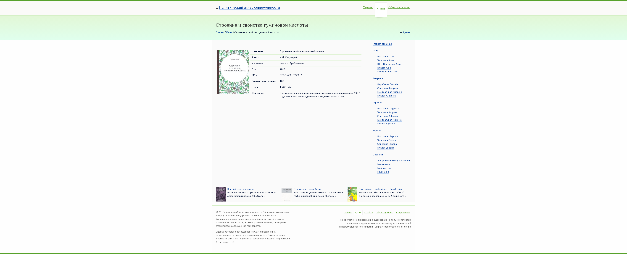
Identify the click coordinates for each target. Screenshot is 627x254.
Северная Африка (387, 116)
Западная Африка (387, 112)
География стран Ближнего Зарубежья (380, 189)
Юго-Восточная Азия (389, 64)
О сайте (368, 212)
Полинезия (383, 171)
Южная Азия (384, 67)
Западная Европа (386, 140)
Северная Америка (387, 88)
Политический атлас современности (249, 7)
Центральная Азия (387, 71)
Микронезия (384, 168)
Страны (368, 7)
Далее (406, 32)
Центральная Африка (389, 119)
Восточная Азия (386, 56)
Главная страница (382, 43)
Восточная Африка (388, 108)
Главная (220, 32)
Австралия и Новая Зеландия (393, 160)
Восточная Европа (387, 136)
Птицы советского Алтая (307, 189)
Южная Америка (386, 95)
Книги (381, 8)
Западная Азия (385, 60)
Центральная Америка (389, 92)
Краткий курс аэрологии (240, 189)
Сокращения (403, 212)
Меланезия (383, 164)
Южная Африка (386, 123)
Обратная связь (399, 7)
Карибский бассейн (387, 84)
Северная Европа (387, 144)
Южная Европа (385, 147)
